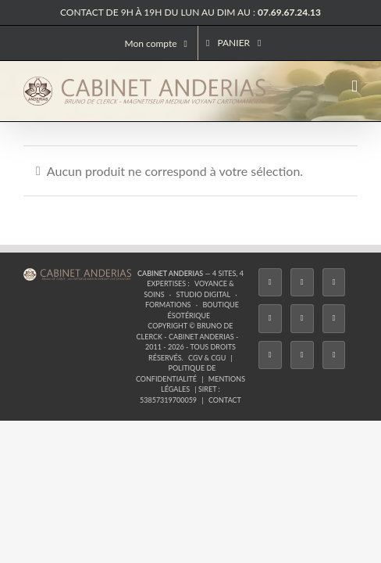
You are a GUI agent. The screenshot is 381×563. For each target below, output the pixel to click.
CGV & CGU (76, 343)
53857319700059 (168, 354)
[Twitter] (94, 374)
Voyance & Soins (231, 311)
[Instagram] (126, 374)
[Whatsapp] (286, 374)
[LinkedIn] (254, 374)
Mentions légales (263, 343)
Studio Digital (302, 311)
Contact (224, 354)
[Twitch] (190, 374)
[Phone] (318, 374)
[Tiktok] (158, 374)
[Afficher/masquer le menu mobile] (354, 86)
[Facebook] (62, 374)
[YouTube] (222, 374)
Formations (144, 322)
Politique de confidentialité (162, 343)
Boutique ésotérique (219, 322)
